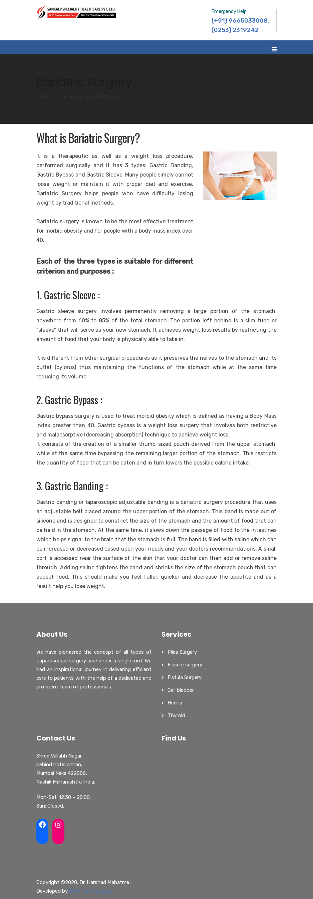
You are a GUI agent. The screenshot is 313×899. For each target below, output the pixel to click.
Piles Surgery (182, 652)
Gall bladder (181, 690)
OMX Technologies (90, 891)
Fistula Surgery (185, 677)
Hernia (175, 703)
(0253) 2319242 (235, 30)
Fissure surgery (185, 665)
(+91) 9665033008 (240, 20)
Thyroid (176, 715)
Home (42, 96)
